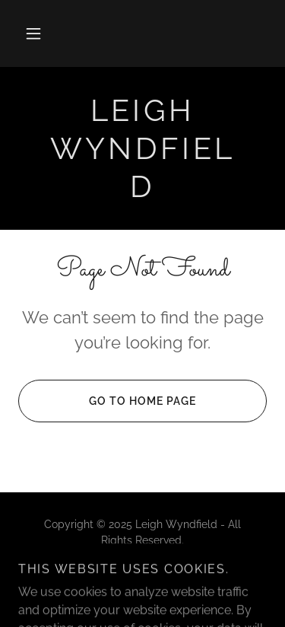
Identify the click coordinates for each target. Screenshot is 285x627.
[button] (33, 33)
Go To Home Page (107, 401)
